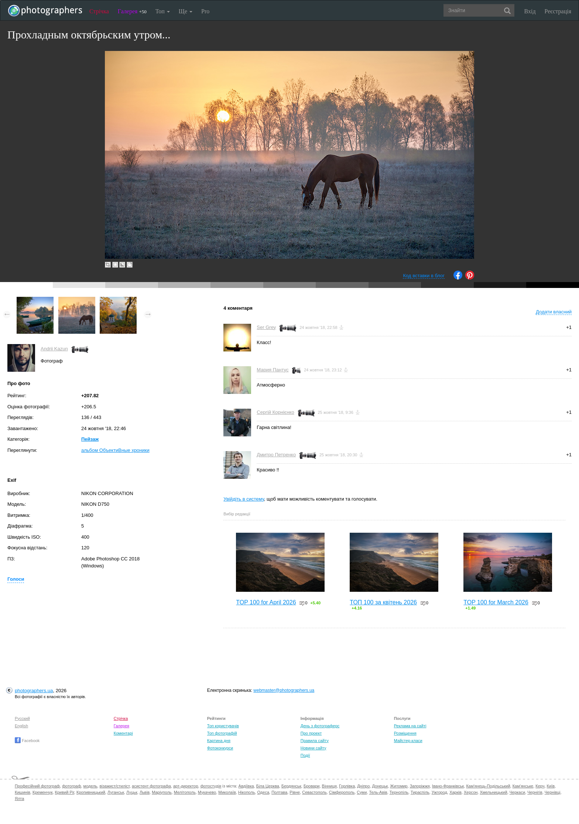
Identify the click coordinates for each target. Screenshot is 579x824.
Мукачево (207, 792)
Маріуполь (161, 792)
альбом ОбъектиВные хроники (115, 450)
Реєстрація (558, 11)
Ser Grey (266, 327)
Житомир (398, 786)
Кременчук (42, 792)
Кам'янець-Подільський (488, 786)
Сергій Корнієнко (275, 412)
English (21, 726)
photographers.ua (34, 690)
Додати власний (554, 312)
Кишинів (22, 792)
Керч (539, 786)
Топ (162, 11)
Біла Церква (267, 786)
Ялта (19, 798)
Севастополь (314, 792)
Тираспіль (420, 792)
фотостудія (211, 786)
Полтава (279, 792)
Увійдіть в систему (243, 499)
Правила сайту (315, 740)
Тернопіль (399, 792)
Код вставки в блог (424, 275)
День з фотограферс (320, 726)
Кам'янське (523, 786)
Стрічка (99, 11)
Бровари (312, 786)
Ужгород (439, 792)
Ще (185, 11)
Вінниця (329, 786)
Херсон (470, 792)
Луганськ (115, 792)
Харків (455, 792)
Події (305, 755)
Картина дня (218, 740)
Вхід (530, 11)
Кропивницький (90, 792)
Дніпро (363, 786)
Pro (205, 11)
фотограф (71, 786)
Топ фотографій (222, 733)
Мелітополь (185, 792)
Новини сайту (313, 748)
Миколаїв (227, 792)
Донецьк (380, 786)
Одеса (263, 792)
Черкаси (517, 792)
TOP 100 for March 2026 (495, 602)
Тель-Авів (378, 792)
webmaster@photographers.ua (283, 690)
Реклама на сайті (410, 726)
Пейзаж (90, 439)
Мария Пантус (272, 369)
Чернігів (534, 792)
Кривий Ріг (64, 792)
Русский (22, 718)
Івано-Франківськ (448, 786)
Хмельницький (493, 792)
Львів (145, 792)
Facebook (27, 740)
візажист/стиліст (114, 786)
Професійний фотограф (37, 786)
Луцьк (131, 792)
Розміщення (405, 733)
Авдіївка (246, 786)
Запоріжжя (420, 786)
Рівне (295, 792)
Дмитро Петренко (276, 454)
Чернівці (553, 792)
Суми (362, 792)
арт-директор (185, 786)
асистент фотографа (151, 786)
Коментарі (123, 733)
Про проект (311, 733)
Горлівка (347, 786)
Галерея (132, 11)
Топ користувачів (223, 726)
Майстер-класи (408, 740)
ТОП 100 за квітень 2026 (383, 602)
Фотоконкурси (220, 748)
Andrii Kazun (54, 348)
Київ (551, 786)
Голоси (15, 579)
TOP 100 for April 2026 (266, 602)
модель (90, 786)
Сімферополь (341, 792)
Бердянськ (291, 786)
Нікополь (246, 792)
